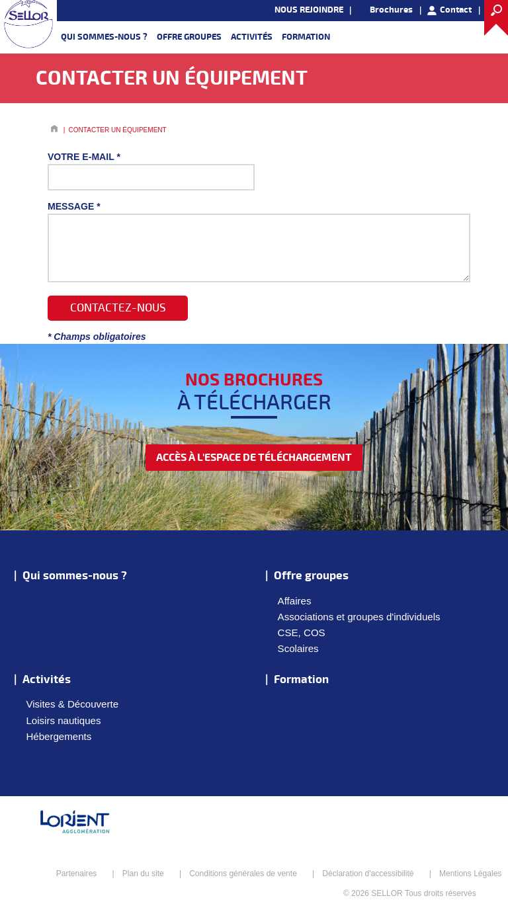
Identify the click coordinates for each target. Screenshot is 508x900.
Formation (306, 37)
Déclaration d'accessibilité (367, 873)
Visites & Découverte (72, 704)
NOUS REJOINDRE (309, 10)
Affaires (295, 600)
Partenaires (76, 873)
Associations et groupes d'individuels (359, 616)
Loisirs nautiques (63, 720)
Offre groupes (189, 37)
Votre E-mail (84, 156)
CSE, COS (301, 632)
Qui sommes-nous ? (104, 37)
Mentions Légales (470, 873)
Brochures (391, 10)
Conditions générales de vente (243, 873)
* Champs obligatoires (97, 336)
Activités (252, 37)
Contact (456, 10)
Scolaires (298, 648)
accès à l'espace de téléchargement (254, 457)
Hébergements (58, 736)
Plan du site (143, 873)
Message (74, 206)
